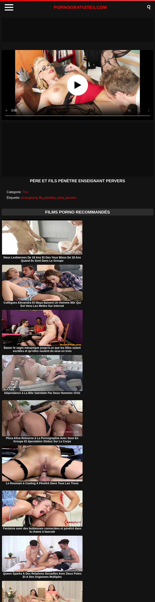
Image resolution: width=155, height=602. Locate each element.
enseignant (29, 197)
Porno (43, 588)
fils (41, 197)
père (60, 197)
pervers (70, 197)
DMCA (59, 588)
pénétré (49, 197)
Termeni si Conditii (85, 588)
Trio (25, 192)
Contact (111, 588)
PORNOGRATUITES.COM (80, 7)
